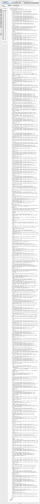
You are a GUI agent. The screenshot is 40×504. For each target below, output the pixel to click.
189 (3, 29)
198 (3, 37)
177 (3, 17)
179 (3, 19)
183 (3, 23)
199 (3, 38)
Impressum (20, 503)
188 (3, 28)
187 (3, 27)
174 (3, 14)
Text (12, 2)
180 (3, 20)
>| (18, 5)
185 (3, 25)
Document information (35, 2)
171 (3, 11)
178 (3, 18)
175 (3, 15)
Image (20, 2)
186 (3, 26)
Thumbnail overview (27, 2)
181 (3, 21)
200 (3, 39)
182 (3, 22)
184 (3, 24)
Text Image (16, 2)
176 (3, 16)
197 (3, 36)
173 (3, 13)
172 (3, 12)
